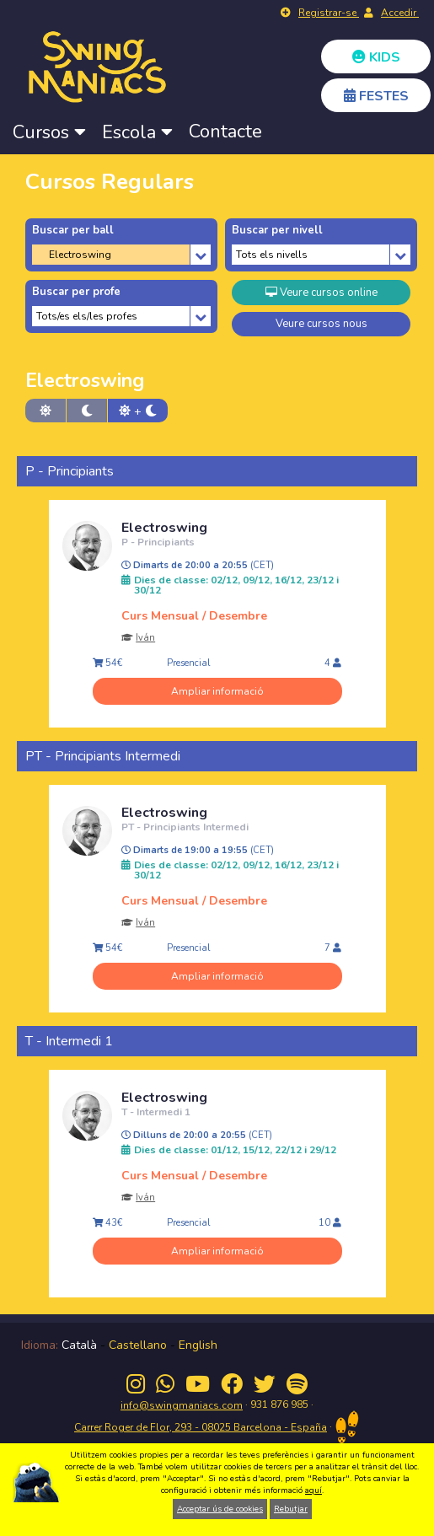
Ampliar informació (217, 691)
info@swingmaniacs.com (182, 1405)
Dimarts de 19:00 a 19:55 (197, 851)
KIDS (376, 57)
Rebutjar (291, 1509)
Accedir (400, 12)
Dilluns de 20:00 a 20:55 (196, 1135)
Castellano (138, 1345)
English (198, 1345)
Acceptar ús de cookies (220, 1509)
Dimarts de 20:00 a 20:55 (197, 566)
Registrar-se (328, 12)
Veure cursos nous (321, 323)
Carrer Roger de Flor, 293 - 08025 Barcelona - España (200, 1427)
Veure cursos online (321, 292)
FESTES (376, 96)
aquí (313, 1490)
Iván (145, 637)
